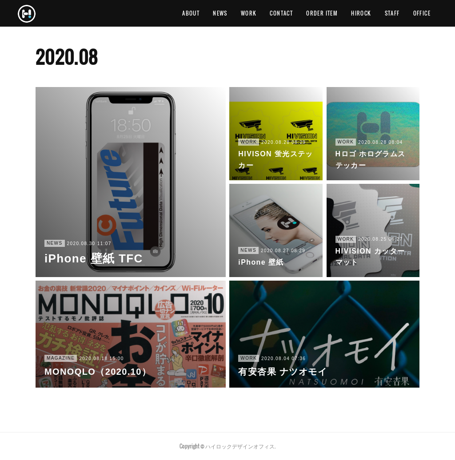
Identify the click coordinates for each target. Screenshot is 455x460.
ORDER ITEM (322, 13)
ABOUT (191, 13)
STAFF (392, 13)
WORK (249, 13)
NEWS (220, 13)
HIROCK (361, 13)
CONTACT (281, 13)
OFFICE (422, 13)
